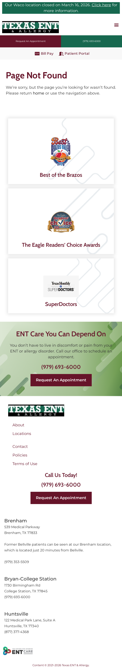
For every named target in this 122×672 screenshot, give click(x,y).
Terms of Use (24, 463)
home (38, 93)
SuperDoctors (61, 304)
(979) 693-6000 (61, 367)
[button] (116, 24)
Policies (19, 455)
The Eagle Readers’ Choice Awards (61, 245)
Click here (101, 5)
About (18, 425)
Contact (20, 446)
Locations (21, 433)
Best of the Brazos (61, 175)
